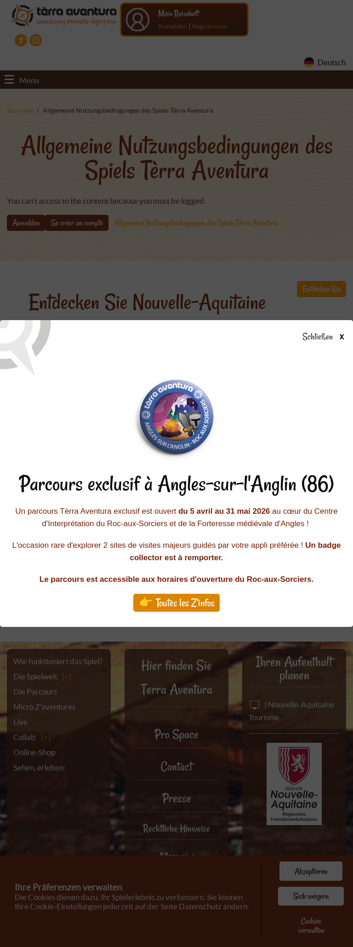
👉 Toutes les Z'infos (177, 603)
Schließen (331, 337)
